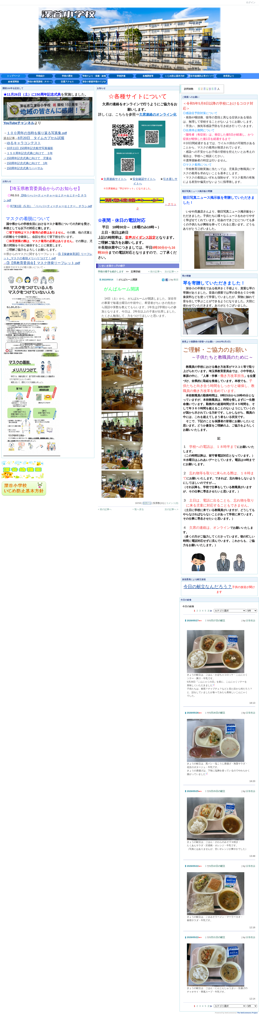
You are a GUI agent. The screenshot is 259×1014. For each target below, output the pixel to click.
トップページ (13, 76)
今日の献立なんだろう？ (207, 586)
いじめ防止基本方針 (175, 76)
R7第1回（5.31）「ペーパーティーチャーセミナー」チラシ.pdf (51, 206)
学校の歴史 (67, 76)
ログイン (250, 2)
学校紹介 (40, 76)
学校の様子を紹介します (111, 271)
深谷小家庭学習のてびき (94, 81)
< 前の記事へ (155, 271)
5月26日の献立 (216, 712)
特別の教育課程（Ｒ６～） (40, 81)
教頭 (176, 279)
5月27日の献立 (216, 620)
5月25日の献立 (216, 791)
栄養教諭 (250, 620)
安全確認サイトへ (144, 178)
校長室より (228, 76)
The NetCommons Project (247, 1013)
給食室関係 (13, 81)
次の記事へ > (171, 271)
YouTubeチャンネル (18, 123)
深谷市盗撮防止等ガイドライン (201, 76)
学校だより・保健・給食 (94, 76)
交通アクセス (67, 81)
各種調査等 (148, 76)
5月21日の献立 (216, 937)
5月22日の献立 (216, 866)
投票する (147, 503)
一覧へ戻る (138, 509)
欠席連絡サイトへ (114, 178)
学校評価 (121, 76)
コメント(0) (172, 503)
